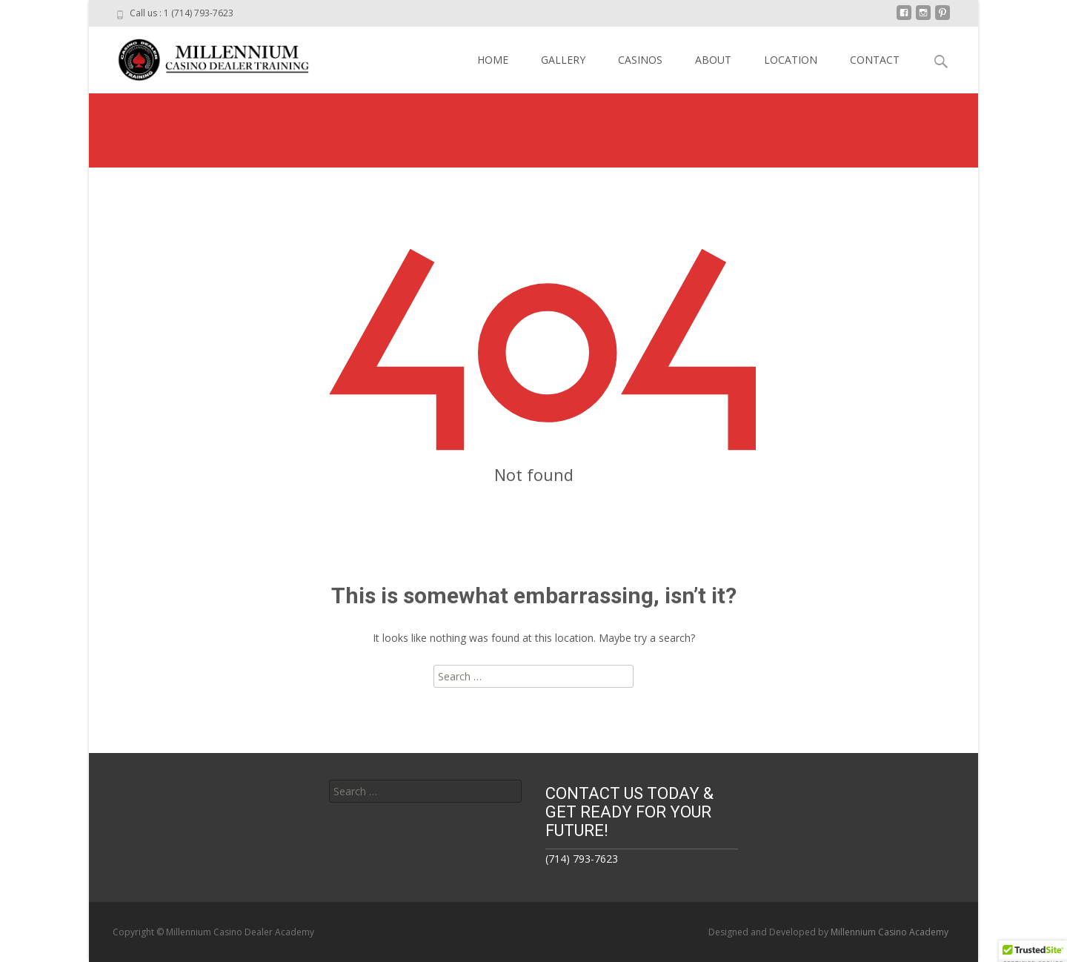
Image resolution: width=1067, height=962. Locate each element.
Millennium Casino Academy (889, 932)
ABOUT (713, 60)
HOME (492, 60)
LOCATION (790, 60)
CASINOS (640, 60)
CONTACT (875, 60)
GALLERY (563, 60)
